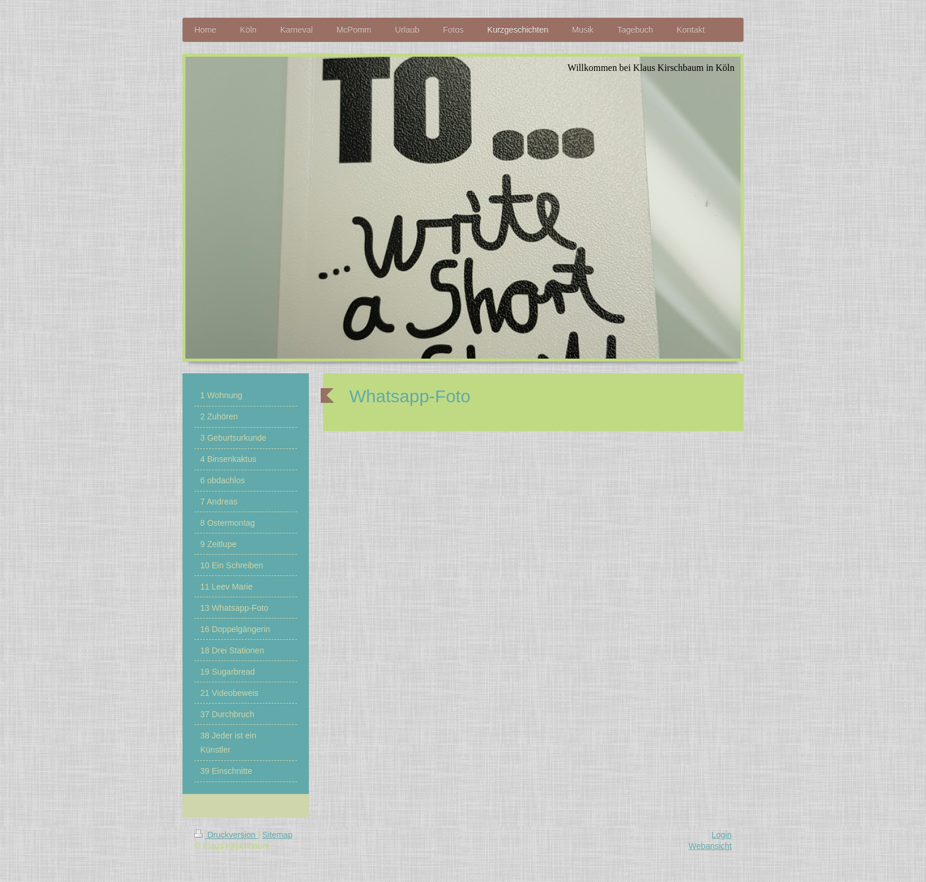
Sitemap (277, 834)
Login (722, 834)
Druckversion (225, 834)
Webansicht (710, 846)
